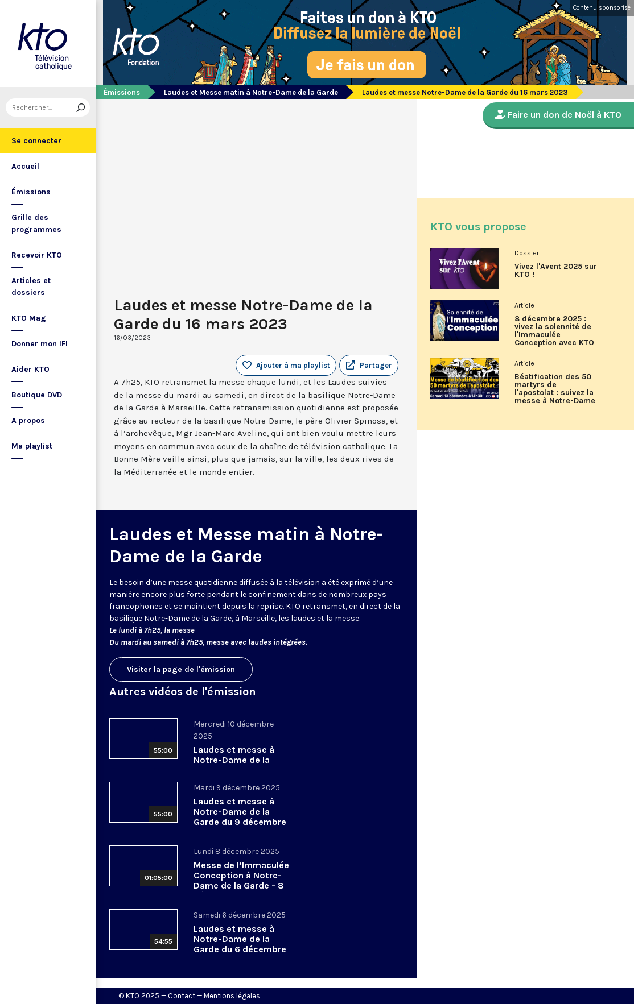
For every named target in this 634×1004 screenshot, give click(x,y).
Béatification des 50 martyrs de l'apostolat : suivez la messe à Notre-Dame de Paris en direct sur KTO (555, 393)
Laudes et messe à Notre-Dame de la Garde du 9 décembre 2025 (240, 816)
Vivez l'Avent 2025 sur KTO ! (555, 271)
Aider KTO (30, 369)
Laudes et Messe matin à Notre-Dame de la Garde (251, 92)
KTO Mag (28, 318)
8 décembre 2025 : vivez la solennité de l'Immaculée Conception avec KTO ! (554, 335)
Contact (181, 995)
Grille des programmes (36, 223)
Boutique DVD (36, 395)
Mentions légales (232, 995)
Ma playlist (31, 446)
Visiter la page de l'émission (181, 669)
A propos (28, 420)
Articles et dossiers (31, 286)
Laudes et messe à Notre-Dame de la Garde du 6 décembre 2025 (240, 944)
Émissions (31, 192)
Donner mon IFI (39, 344)
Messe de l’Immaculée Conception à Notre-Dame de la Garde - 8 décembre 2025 (241, 880)
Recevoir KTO (36, 255)
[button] (368, 365)
